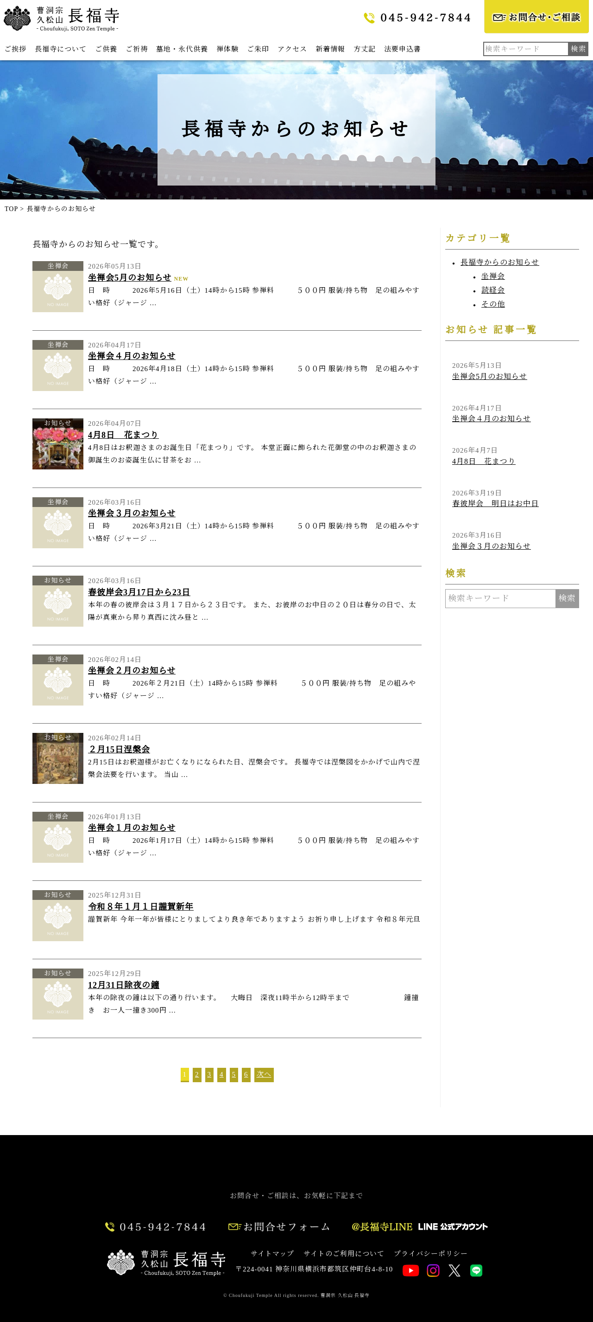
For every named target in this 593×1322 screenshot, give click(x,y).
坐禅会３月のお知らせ (132, 513)
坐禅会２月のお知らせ (132, 670)
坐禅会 (493, 276)
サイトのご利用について (344, 1254)
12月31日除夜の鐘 (123, 985)
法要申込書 (402, 49)
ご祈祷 (137, 49)
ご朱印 (258, 49)
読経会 (493, 290)
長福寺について (61, 49)
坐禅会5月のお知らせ (129, 277)
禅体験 (227, 49)
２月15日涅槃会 (119, 749)
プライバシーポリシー (431, 1254)
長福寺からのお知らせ (500, 262)
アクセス (292, 49)
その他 (493, 304)
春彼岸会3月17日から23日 (139, 592)
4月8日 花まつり (123, 435)
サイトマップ (272, 1254)
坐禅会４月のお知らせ (132, 356)
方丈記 (364, 49)
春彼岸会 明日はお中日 (495, 503)
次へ (264, 1074)
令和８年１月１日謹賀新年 (141, 906)
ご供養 (106, 49)
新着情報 (330, 49)
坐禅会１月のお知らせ (132, 828)
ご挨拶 (15, 49)
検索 (567, 598)
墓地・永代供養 (182, 49)
